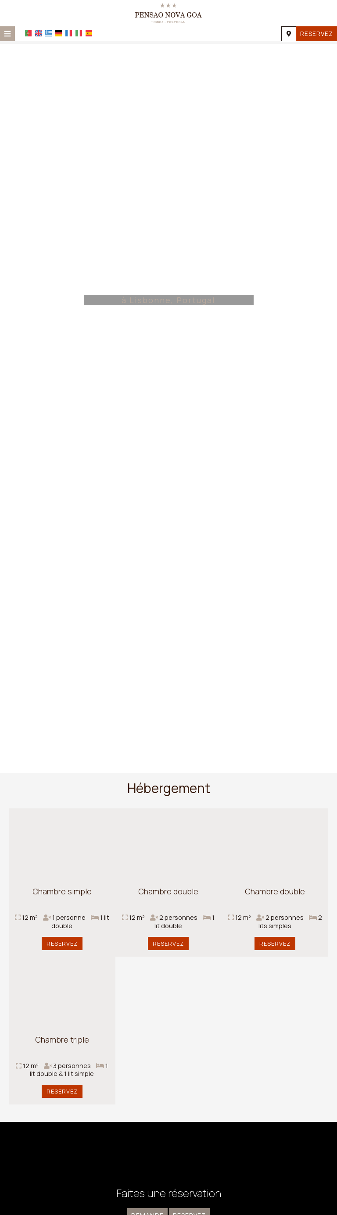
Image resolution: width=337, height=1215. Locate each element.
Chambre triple (62, 1039)
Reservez (316, 33)
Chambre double (168, 891)
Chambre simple (62, 891)
